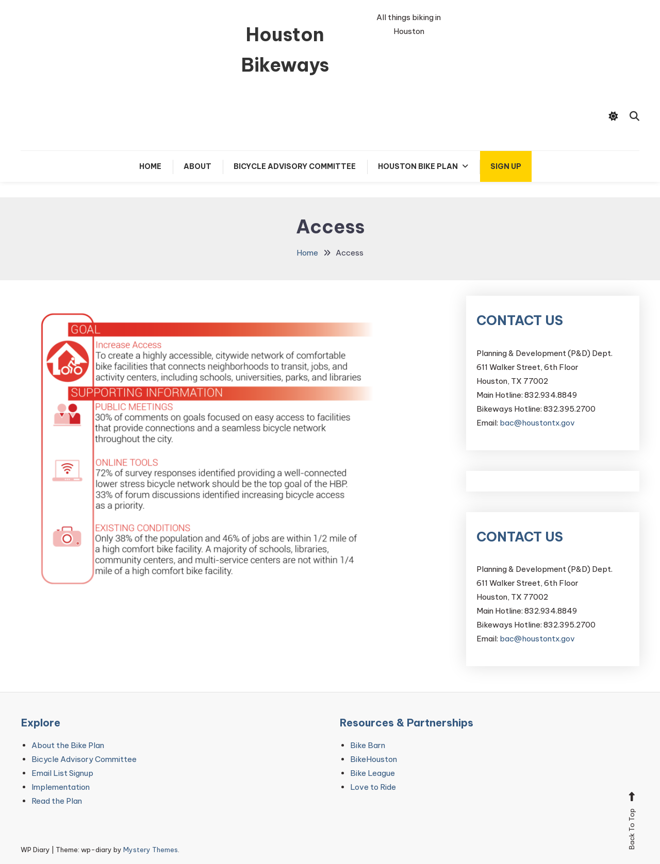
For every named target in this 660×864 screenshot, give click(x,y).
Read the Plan (56, 801)
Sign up (505, 166)
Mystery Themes (150, 849)
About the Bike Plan (67, 745)
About (197, 166)
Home (150, 166)
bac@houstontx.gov (537, 423)
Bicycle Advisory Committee (295, 166)
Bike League (372, 773)
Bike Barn (367, 745)
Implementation (60, 787)
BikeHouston (373, 759)
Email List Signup (62, 773)
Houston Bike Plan (418, 166)
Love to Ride (373, 787)
